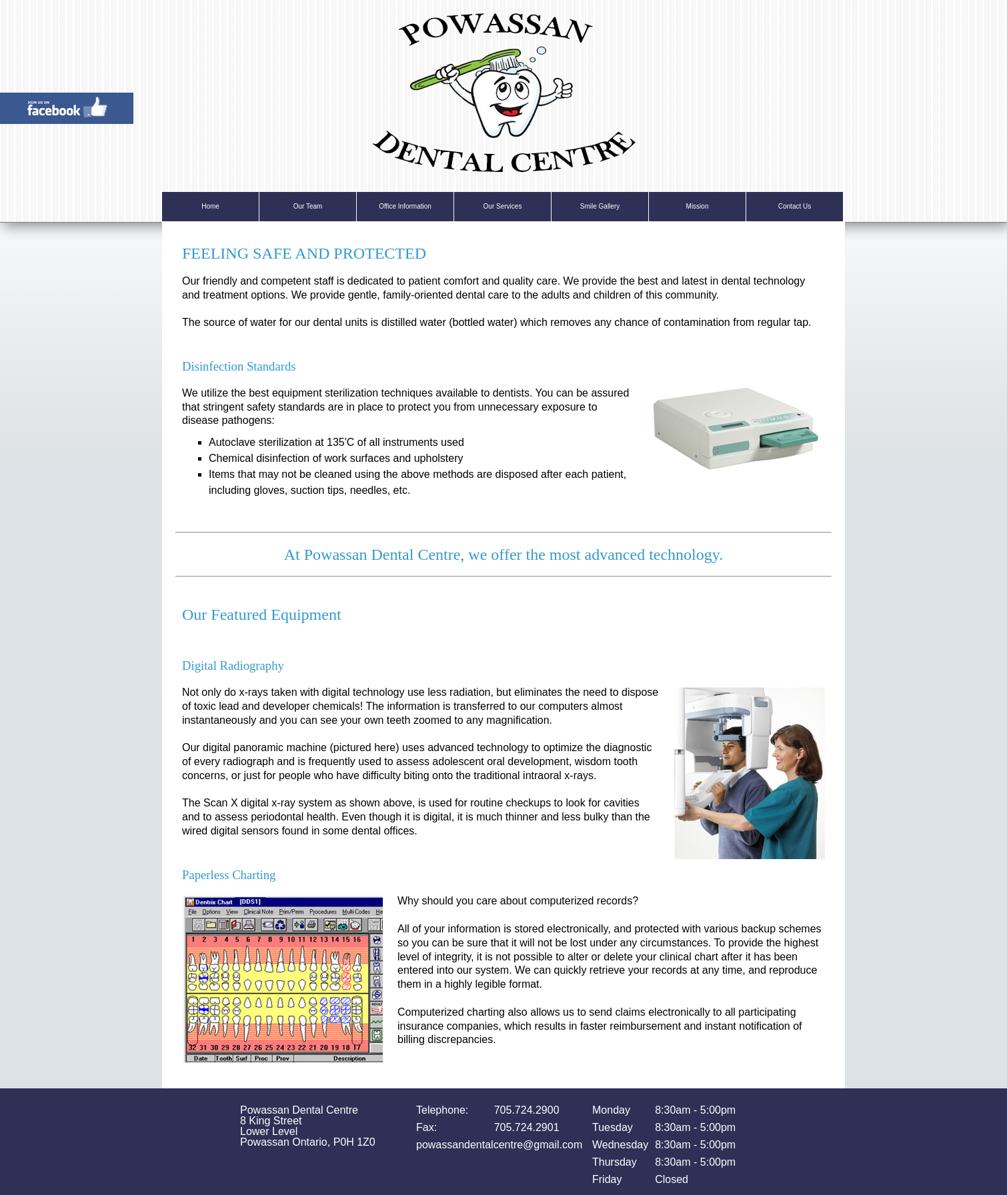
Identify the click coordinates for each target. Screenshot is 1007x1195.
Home (210, 206)
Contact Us (794, 206)
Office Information (405, 206)
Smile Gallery (600, 206)
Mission (697, 206)
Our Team (308, 206)
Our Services (502, 206)
